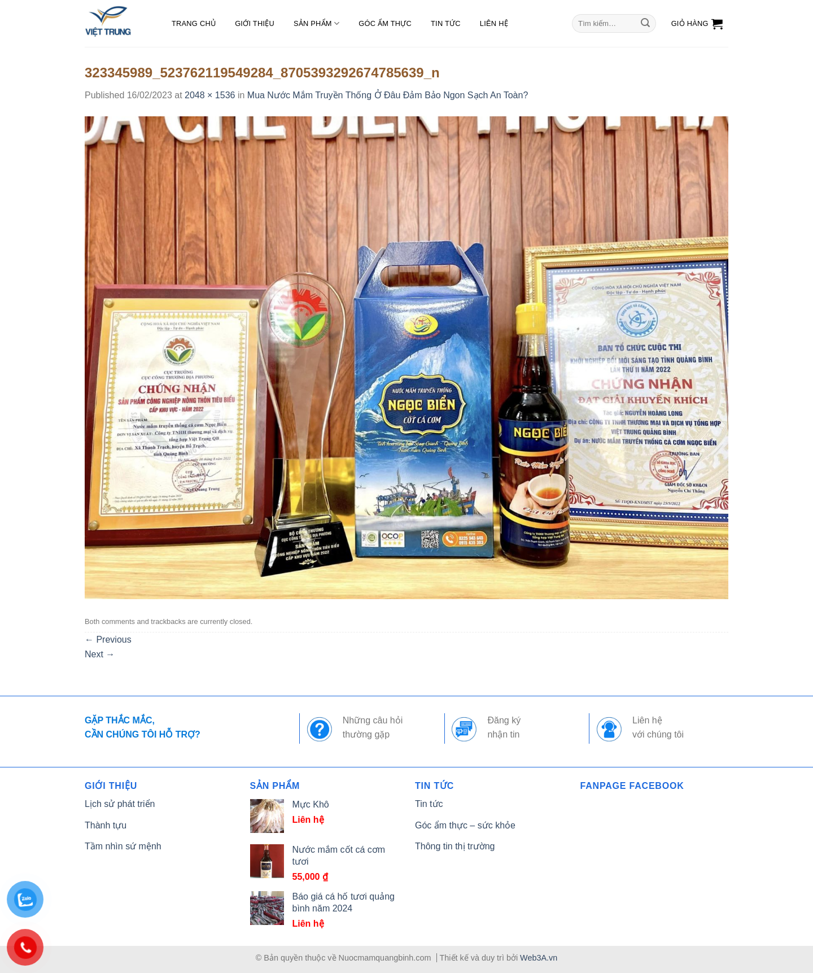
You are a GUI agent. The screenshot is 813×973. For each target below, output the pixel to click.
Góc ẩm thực (385, 23)
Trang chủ (194, 23)
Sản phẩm (316, 23)
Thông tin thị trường (455, 846)
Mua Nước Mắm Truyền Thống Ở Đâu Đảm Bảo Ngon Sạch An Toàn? (387, 95)
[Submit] (645, 23)
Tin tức (446, 23)
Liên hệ (494, 23)
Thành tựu (105, 825)
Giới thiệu (254, 23)
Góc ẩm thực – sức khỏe (465, 825)
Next (100, 654)
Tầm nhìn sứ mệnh (123, 846)
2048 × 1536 (210, 95)
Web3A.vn (538, 957)
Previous (108, 639)
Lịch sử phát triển (120, 804)
